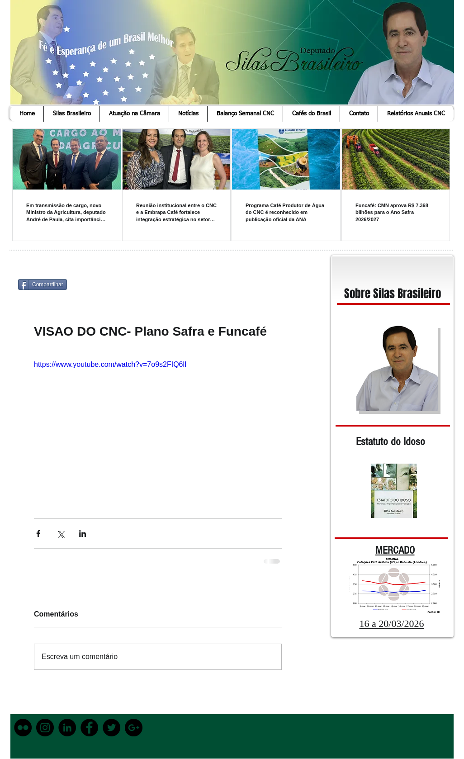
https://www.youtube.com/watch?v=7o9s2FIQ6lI (110, 364)
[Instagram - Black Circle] (45, 727)
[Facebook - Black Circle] (89, 727)
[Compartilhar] (42, 284)
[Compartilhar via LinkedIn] (82, 533)
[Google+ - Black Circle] (133, 727)
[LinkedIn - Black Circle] (67, 727)
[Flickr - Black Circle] (23, 727)
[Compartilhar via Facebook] (38, 533)
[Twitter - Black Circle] (111, 727)
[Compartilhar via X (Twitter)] (60, 533)
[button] (71, 114)
